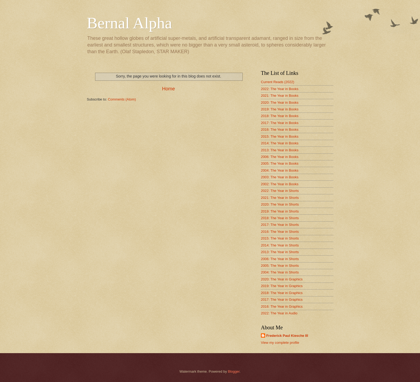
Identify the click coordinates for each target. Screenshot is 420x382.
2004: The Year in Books (279, 170)
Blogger (234, 371)
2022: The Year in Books (279, 89)
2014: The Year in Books (279, 143)
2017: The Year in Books (279, 123)
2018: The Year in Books (279, 116)
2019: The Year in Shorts (280, 211)
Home (168, 88)
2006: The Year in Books (279, 157)
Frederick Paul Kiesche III (287, 336)
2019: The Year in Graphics (282, 286)
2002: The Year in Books (279, 184)
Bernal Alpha (129, 23)
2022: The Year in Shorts (280, 191)
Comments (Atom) (122, 99)
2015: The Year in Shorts (280, 238)
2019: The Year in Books (279, 109)
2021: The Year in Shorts (280, 198)
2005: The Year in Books (279, 163)
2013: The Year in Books (279, 150)
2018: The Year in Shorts (280, 218)
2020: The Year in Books (279, 103)
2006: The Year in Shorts (280, 259)
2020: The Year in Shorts (280, 204)
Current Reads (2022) (277, 82)
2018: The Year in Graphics (282, 293)
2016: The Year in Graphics (282, 306)
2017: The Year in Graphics (282, 300)
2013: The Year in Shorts (280, 252)
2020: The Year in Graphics (282, 279)
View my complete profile (280, 343)
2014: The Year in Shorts (280, 245)
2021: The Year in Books (279, 96)
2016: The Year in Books (279, 130)
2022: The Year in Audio (279, 313)
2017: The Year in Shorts (280, 225)
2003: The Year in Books (279, 177)
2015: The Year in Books (279, 136)
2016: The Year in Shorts (280, 232)
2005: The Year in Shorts (280, 266)
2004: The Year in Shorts (280, 272)
